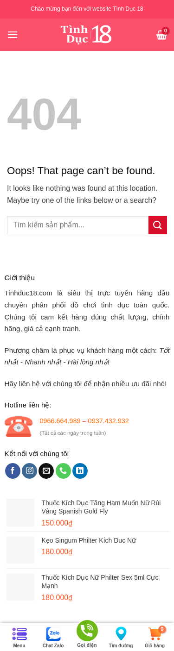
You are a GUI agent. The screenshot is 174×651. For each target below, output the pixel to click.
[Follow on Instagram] (29, 471)
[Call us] (63, 471)
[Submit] (157, 225)
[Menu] (12, 34)
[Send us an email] (46, 471)
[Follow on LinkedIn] (80, 471)
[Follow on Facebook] (12, 471)
